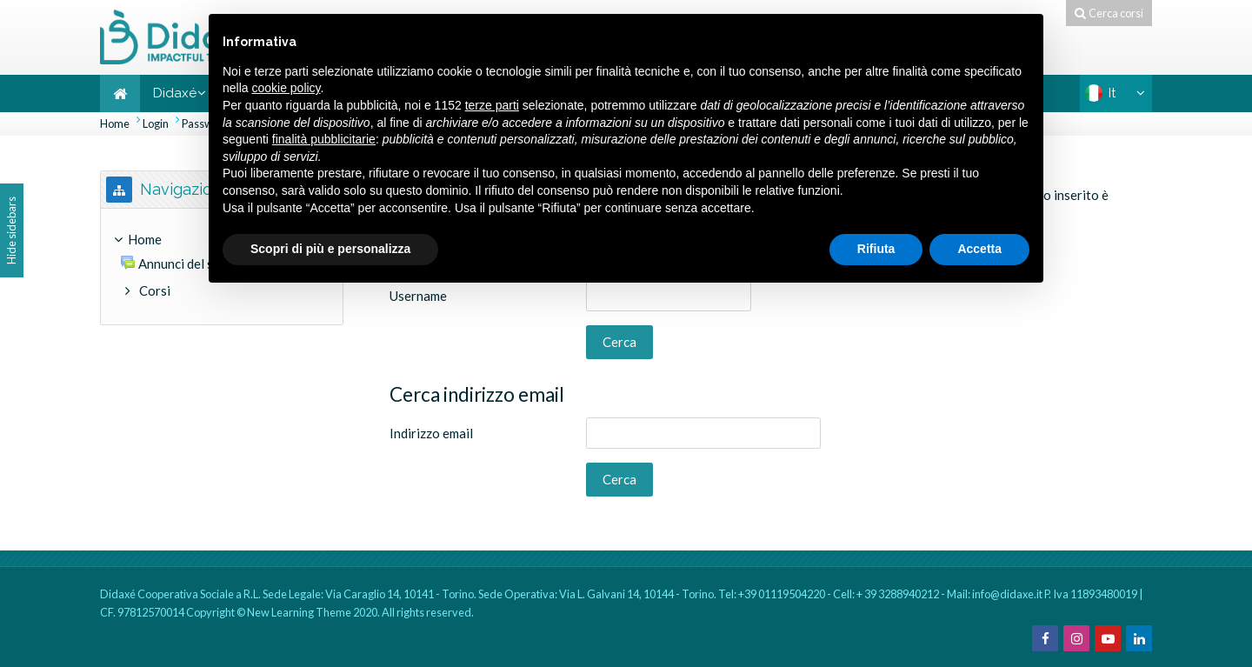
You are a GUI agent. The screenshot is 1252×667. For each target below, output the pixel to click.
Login (156, 123)
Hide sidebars (11, 230)
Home (115, 123)
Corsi (154, 290)
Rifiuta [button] (876, 249)
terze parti (492, 105)
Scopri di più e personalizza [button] (330, 249)
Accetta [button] (979, 249)
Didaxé (174, 93)
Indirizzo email (431, 433)
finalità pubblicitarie (324, 139)
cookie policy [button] (285, 88)
